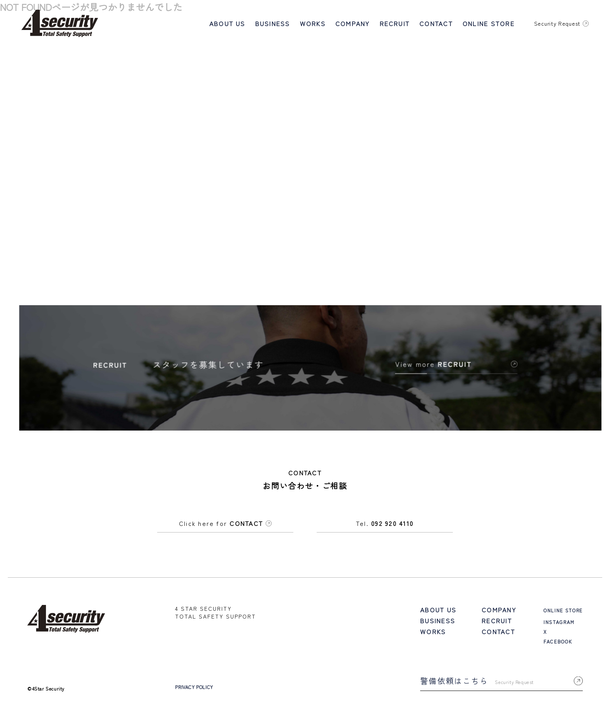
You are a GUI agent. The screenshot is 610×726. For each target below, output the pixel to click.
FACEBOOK (557, 645)
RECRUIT (395, 23)
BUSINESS (272, 23)
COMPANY (352, 23)
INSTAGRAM (559, 625)
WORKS (313, 23)
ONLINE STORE (489, 23)
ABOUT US (227, 23)
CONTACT (436, 23)
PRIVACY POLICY (194, 690)
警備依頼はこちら (501, 684)
